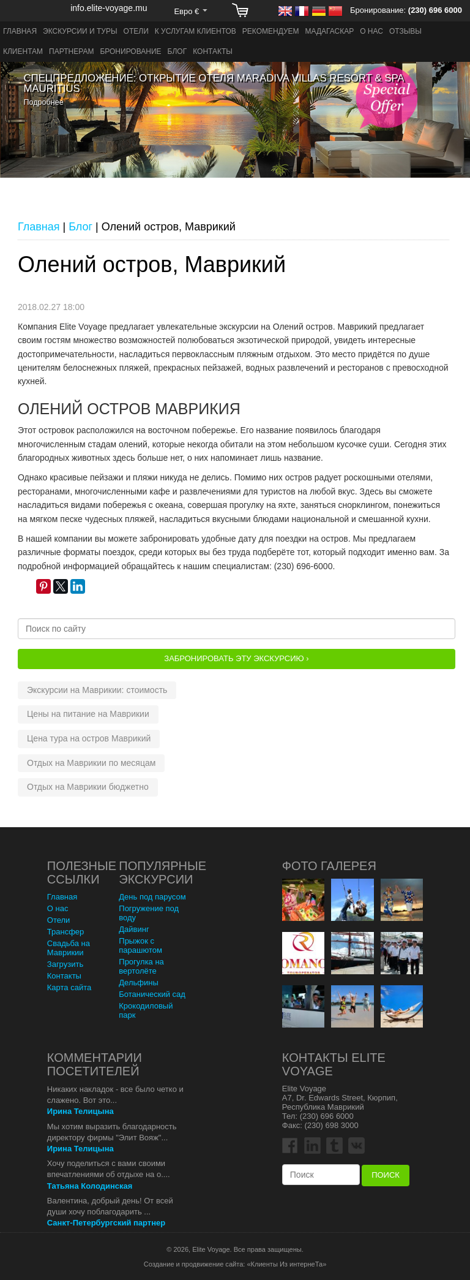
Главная (20, 31)
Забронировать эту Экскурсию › (236, 658)
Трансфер (65, 931)
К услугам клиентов (195, 31)
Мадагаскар (329, 31)
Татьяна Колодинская (90, 1186)
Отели (136, 31)
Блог (177, 51)
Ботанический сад (152, 994)
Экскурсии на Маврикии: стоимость (97, 690)
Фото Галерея (329, 866)
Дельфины (138, 982)
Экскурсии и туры (80, 31)
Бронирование (130, 51)
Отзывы (405, 31)
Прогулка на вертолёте (141, 966)
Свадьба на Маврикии (68, 948)
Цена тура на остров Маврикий (89, 738)
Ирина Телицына (80, 1111)
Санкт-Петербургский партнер (106, 1222)
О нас (371, 31)
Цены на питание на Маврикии (88, 714)
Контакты (213, 51)
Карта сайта (69, 987)
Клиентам (23, 51)
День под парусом (152, 896)
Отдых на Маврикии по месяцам (91, 763)
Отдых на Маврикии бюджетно (88, 787)
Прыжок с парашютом (140, 945)
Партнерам (71, 51)
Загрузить (65, 964)
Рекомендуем (270, 31)
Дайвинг (134, 929)
